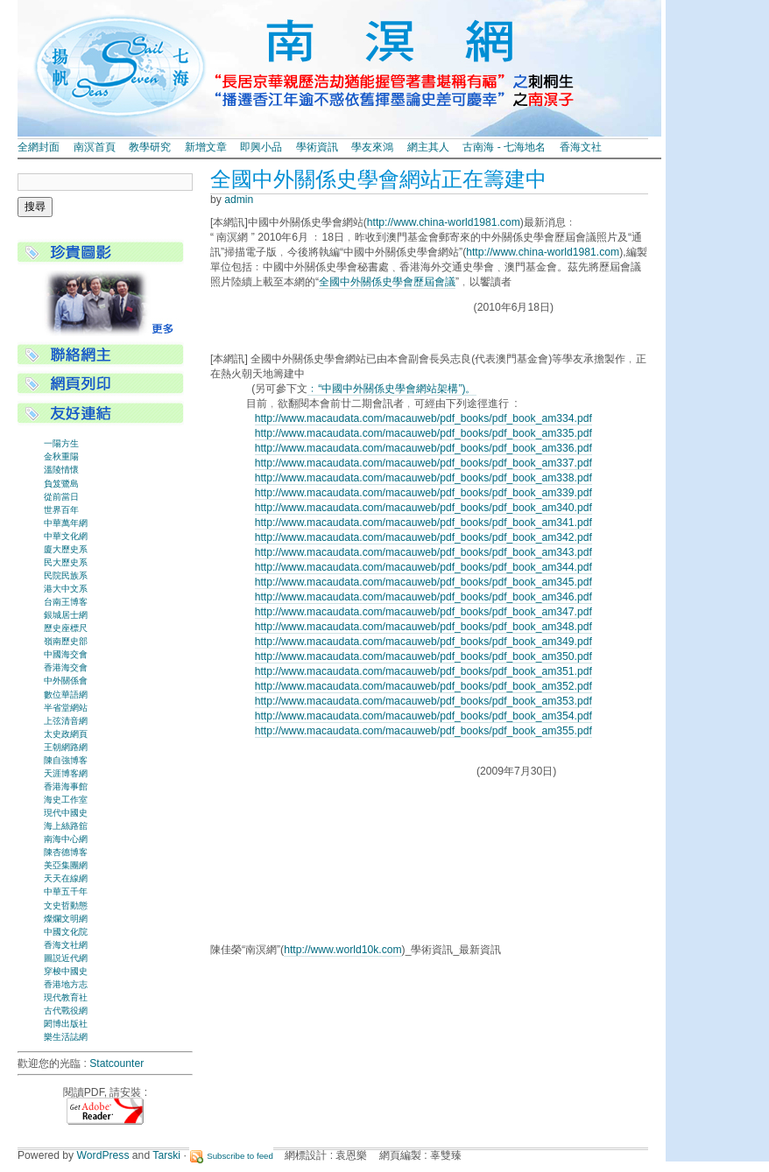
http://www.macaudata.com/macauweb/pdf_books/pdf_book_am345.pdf (423, 582)
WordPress (103, 1155)
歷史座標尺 (66, 628)
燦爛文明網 (66, 918)
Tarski (166, 1155)
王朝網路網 (66, 747)
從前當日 (61, 497)
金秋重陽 (61, 456)
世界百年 (61, 510)
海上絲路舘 (66, 826)
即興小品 (261, 147)
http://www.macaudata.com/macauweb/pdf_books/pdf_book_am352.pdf (423, 686)
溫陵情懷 (61, 469)
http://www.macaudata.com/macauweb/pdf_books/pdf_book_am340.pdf (423, 508)
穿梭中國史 (66, 971)
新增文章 (206, 147)
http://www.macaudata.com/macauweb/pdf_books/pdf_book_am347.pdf (423, 612)
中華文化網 (66, 536)
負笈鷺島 (61, 483)
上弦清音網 (66, 721)
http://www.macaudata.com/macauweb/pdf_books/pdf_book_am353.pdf (423, 701)
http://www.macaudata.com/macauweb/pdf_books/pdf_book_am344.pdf (423, 567)
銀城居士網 (66, 615)
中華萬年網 (66, 523)
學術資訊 (317, 147)
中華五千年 (66, 891)
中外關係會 (66, 680)
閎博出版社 (66, 1023)
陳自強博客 (66, 760)
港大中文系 (66, 588)
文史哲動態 (66, 905)
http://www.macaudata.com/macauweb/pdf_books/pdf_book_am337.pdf (423, 463)
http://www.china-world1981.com (443, 222)
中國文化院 (66, 932)
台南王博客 (66, 602)
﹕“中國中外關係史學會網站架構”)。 (391, 388)
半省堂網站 (66, 707)
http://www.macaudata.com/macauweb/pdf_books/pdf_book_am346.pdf (423, 597)
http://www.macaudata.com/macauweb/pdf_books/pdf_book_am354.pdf (423, 716)
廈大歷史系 (66, 549)
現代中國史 (66, 813)
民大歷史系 (66, 562)
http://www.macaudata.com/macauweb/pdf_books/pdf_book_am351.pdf (423, 671)
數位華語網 (66, 694)
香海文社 (581, 147)
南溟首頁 (95, 147)
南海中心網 (66, 839)
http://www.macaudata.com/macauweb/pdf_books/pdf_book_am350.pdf (423, 656)
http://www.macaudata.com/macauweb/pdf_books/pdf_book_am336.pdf (423, 448)
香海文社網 (66, 945)
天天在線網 (66, 878)
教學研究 (150, 147)
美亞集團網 (66, 865)
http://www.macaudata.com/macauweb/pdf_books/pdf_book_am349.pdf (423, 641)
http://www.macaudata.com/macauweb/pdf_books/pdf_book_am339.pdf (423, 493)
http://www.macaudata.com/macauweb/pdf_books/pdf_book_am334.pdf (423, 418)
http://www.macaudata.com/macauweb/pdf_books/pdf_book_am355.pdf (423, 731)
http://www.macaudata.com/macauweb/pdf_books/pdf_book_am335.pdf (423, 433)
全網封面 (39, 147)
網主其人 (428, 147)
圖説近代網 (66, 958)
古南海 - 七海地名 (504, 147)
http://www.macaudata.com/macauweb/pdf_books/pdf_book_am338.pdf (423, 478)
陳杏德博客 (66, 852)
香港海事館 (66, 786)
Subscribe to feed (240, 1156)
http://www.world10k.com (342, 950)
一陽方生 (61, 443)
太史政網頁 (66, 734)
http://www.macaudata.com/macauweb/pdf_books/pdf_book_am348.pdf (423, 627)
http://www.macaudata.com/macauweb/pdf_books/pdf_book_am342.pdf (423, 537)
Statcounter (116, 1063)
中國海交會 (66, 654)
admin (238, 199)
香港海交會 (66, 667)
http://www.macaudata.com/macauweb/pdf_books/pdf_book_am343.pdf (423, 552)
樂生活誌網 (66, 1037)
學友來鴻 (372, 147)
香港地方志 (66, 984)
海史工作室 (66, 799)
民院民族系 (66, 575)
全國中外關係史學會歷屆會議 (387, 282)
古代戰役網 (66, 1010)
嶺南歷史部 (66, 641)
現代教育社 (66, 997)
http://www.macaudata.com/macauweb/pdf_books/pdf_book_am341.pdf (423, 522)
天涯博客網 (66, 773)
